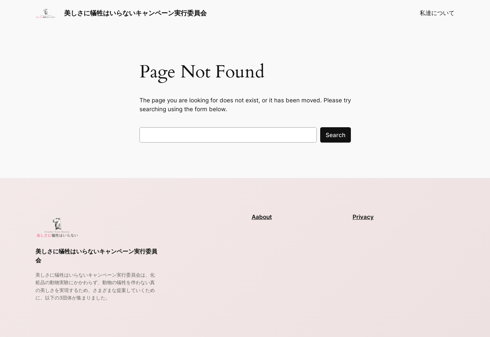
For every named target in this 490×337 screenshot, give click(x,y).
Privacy (363, 217)
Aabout (262, 217)
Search (335, 135)
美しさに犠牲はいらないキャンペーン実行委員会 (135, 13)
